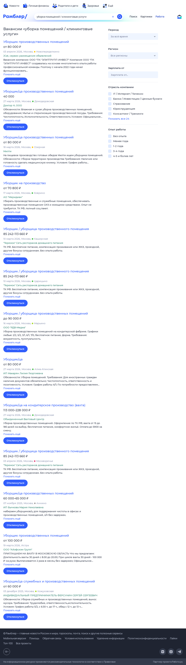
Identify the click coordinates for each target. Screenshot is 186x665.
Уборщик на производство (24, 183)
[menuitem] (11, 5)
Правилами (110, 661)
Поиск (133, 16)
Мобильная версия (14, 638)
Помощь (34, 638)
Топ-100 (8, 643)
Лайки (173, 638)
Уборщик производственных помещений (36, 42)
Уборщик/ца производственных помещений (38, 91)
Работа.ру (177, 661)
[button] (53, 67)
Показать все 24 (118, 118)
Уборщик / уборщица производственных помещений (45, 313)
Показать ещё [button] (11, 74)
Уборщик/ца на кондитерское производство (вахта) (44, 405)
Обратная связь (52, 638)
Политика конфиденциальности (147, 638)
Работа (160, 16)
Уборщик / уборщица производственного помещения (46, 229)
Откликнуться (15, 80)
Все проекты (23, 643)
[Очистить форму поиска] (113, 16)
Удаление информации (110, 638)
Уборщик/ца (13, 359)
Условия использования (79, 638)
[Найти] (119, 16)
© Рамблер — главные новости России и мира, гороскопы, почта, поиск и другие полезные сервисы (62, 633)
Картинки (146, 16)
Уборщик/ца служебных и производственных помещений (49, 581)
